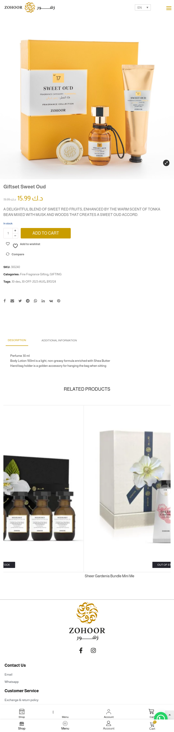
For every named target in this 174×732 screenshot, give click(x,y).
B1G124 (51, 281)
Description (17, 340)
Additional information (59, 340)
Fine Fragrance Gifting (34, 274)
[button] (161, 719)
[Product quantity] (8, 233)
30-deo (16, 281)
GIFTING (56, 274)
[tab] (17, 340)
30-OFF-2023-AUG (33, 281)
